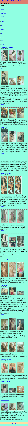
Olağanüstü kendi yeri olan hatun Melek (7, 47)
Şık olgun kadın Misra (4, 127)
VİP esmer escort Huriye (4, 207)
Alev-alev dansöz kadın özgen (5, 105)
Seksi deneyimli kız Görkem (5, 68)
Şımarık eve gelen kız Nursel (5, 259)
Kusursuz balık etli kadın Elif (5, 381)
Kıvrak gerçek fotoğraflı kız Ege (5, 231)
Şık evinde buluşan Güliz (4, 339)
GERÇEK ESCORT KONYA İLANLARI (11, 0)
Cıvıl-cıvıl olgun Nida (4, 285)
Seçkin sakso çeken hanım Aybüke (6, 359)
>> (15, 423)
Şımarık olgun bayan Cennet (5, 400)
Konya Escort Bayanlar (4, 3)
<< (12, 423)
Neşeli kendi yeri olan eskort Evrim (6, 173)
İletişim (8, 3)
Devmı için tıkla (2, 67)
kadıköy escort (2, 9)
